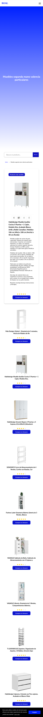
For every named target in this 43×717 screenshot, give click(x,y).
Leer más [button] (17, 714)
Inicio (6, 162)
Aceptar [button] (34, 712)
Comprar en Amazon (21, 297)
